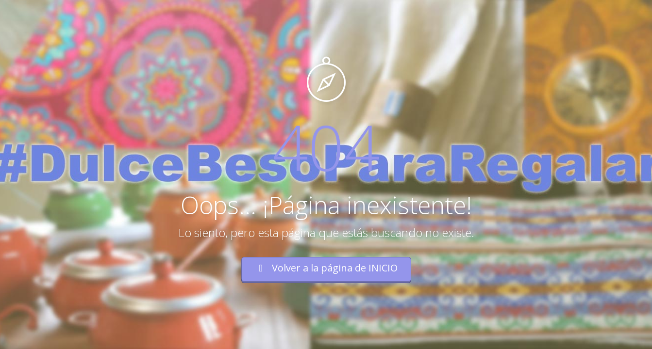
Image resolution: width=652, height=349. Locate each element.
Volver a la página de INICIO (326, 267)
